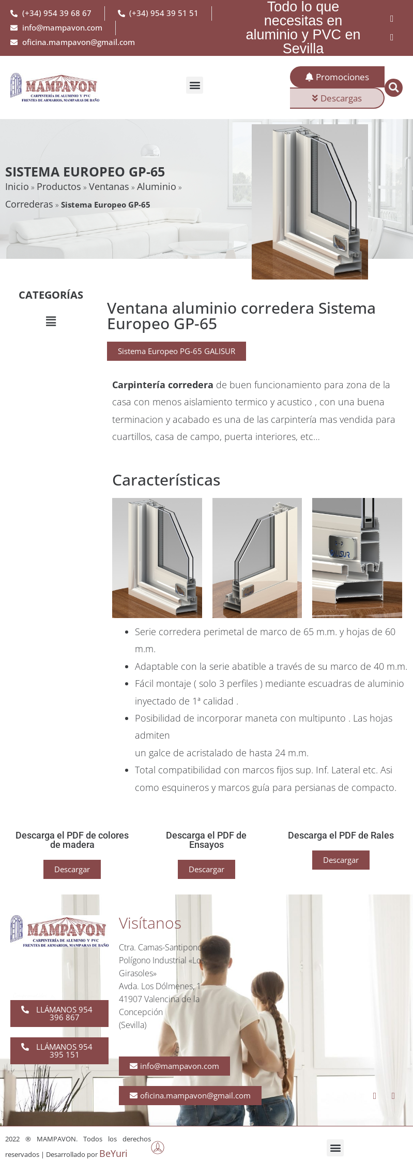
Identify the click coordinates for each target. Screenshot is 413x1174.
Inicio (17, 186)
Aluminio (156, 186)
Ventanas (109, 186)
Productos (59, 186)
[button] (194, 85)
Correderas (29, 204)
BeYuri (113, 1153)
